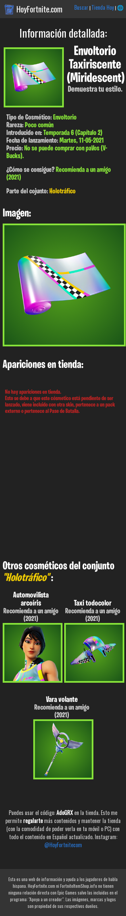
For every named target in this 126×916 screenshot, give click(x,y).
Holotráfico (62, 191)
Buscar (81, 7)
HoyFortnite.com (39, 9)
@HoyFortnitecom (63, 845)
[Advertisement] (63, 487)
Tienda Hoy (102, 7)
